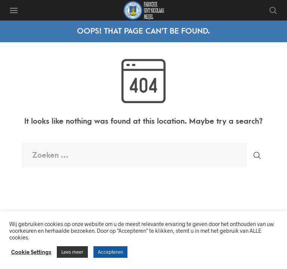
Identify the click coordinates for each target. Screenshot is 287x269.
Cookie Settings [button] (31, 251)
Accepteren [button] (110, 252)
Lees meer (72, 252)
